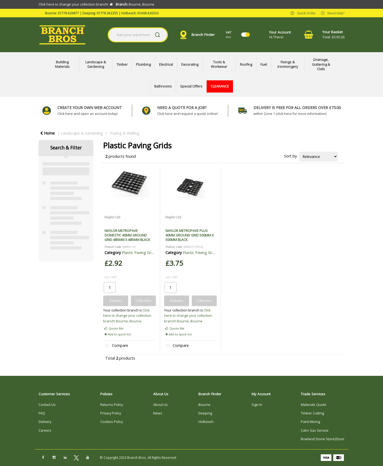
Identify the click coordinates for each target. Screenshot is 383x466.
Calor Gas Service (314, 430)
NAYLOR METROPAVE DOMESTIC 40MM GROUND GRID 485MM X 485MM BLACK (127, 235)
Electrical (166, 64)
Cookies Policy (111, 421)
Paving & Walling (124, 133)
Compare (115, 346)
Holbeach (206, 421)
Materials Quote (313, 404)
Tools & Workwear (219, 64)
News (157, 413)
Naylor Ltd (112, 217)
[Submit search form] (157, 35)
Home (47, 133)
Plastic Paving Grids (139, 252)
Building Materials (62, 64)
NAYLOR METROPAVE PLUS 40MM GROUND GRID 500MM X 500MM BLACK (189, 235)
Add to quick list (118, 334)
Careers (45, 430)
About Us (160, 404)
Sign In (257, 404)
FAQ (42, 413)
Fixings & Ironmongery (287, 64)
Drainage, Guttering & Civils (321, 64)
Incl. (229, 34)
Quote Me (114, 328)
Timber (122, 64)
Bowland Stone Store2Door (322, 439)
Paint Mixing (310, 421)
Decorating (189, 64)
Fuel (263, 64)
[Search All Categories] (138, 34)
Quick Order (306, 13)
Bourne (204, 404)
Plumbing (143, 64)
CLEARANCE (220, 86)
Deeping (205, 413)
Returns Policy (111, 404)
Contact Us (47, 404)
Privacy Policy (110, 413)
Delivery (45, 421)
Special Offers (191, 86)
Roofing (246, 64)
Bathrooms (163, 86)
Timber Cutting (312, 413)
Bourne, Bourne (128, 321)
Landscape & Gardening (95, 64)
